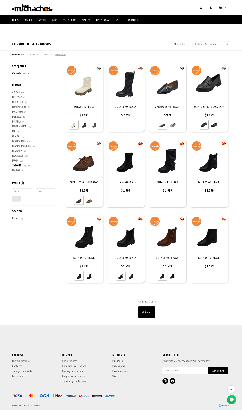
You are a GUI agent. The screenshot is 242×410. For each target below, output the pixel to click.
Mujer (28, 20)
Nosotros (133, 20)
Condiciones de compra (74, 366)
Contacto (17, 366)
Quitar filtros (61, 54)
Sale (118, 20)
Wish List (116, 376)
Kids (54, 20)
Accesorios (69, 20)
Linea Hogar (103, 20)
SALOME (46, 54)
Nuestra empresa (21, 361)
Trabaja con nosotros (23, 371)
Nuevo (16, 20)
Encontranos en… (21, 376)
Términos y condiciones (74, 381)
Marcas (86, 20)
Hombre (42, 20)
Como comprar (69, 361)
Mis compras (118, 366)
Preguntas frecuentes (73, 376)
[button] (201, 7)
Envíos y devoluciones (73, 371)
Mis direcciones (120, 371)
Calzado (32, 54)
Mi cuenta (117, 361)
